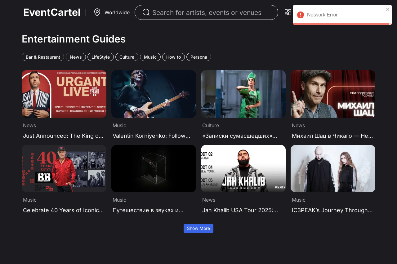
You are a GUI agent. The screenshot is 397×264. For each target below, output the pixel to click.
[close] (388, 9)
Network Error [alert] (342, 16)
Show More (198, 228)
